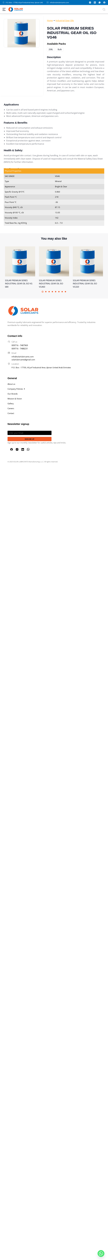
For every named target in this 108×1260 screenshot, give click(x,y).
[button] (42, 291)
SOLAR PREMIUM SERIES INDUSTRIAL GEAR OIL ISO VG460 (51, 283)
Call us (14, 341)
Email (14, 353)
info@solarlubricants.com (59, 2)
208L (51, 49)
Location (15, 364)
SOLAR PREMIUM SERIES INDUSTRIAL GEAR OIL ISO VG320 (85, 283)
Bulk (60, 49)
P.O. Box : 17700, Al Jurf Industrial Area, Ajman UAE (24, 2)
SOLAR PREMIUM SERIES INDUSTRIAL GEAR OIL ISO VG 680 (18, 283)
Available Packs (56, 43)
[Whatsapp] (101, 1253)
